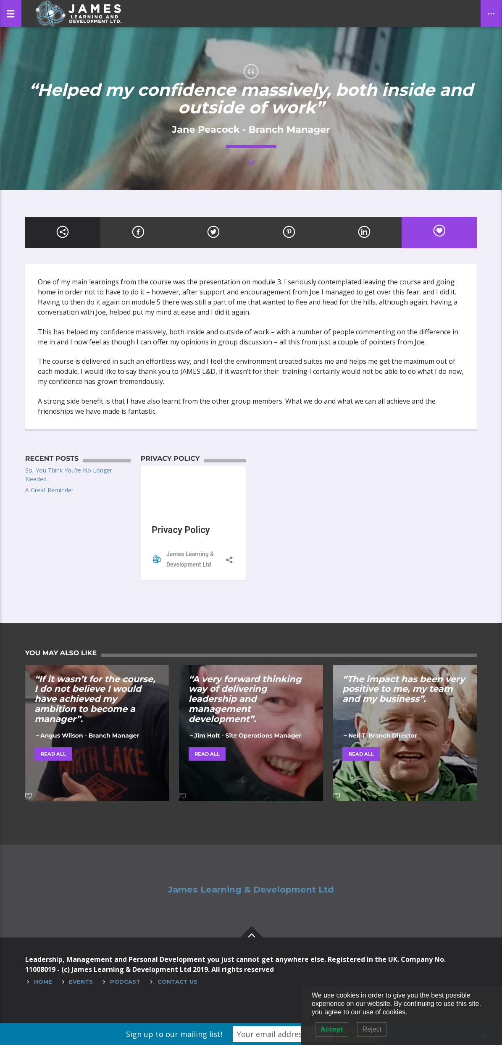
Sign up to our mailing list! (174, 1034)
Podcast (125, 981)
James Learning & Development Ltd (251, 889)
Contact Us (177, 981)
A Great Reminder (49, 490)
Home (43, 981)
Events (81, 981)
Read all (53, 754)
